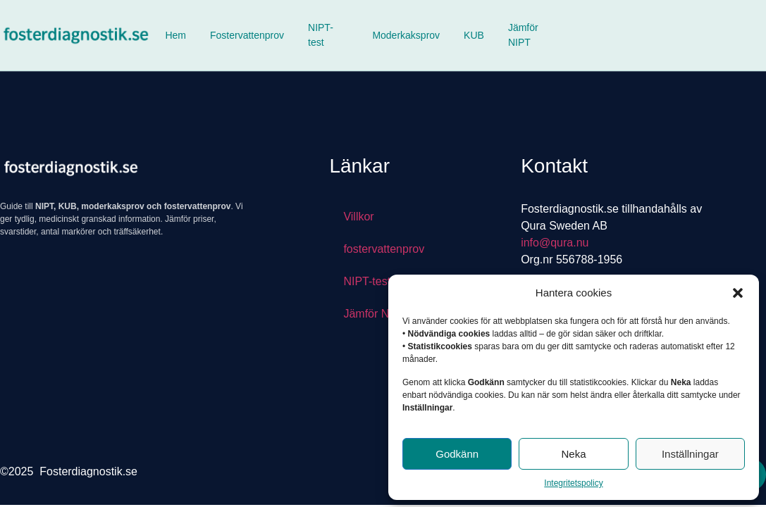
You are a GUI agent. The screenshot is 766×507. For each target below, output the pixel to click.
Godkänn (456, 454)
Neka (573, 454)
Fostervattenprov (247, 35)
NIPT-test (320, 35)
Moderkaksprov (406, 35)
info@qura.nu (554, 243)
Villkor (358, 217)
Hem (175, 35)
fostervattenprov (383, 249)
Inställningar (690, 454)
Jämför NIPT (523, 35)
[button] (738, 293)
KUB (474, 35)
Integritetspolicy (573, 483)
